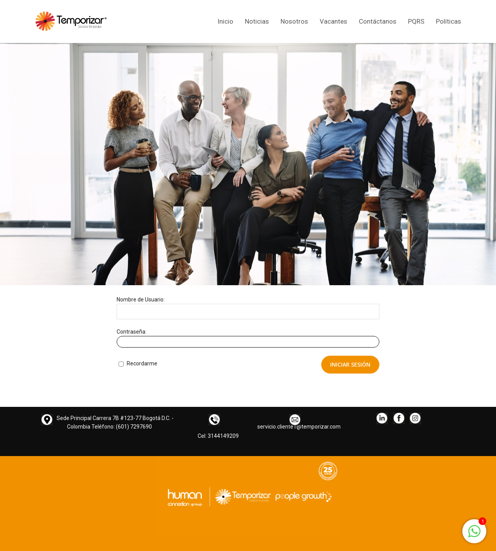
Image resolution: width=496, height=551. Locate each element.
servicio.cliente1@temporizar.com (299, 427)
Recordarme (138, 363)
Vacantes (333, 21)
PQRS (416, 21)
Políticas (448, 21)
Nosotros (294, 21)
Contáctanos (377, 21)
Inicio (225, 21)
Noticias (257, 21)
